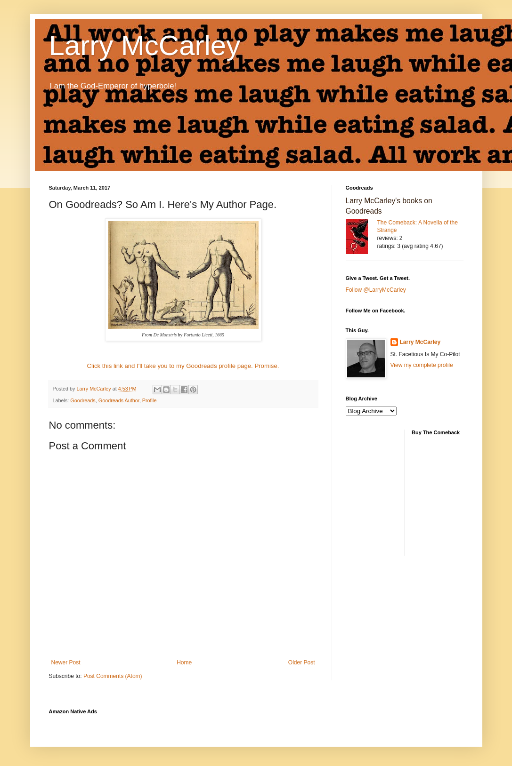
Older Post (301, 662)
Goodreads (82, 400)
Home (184, 662)
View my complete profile (421, 365)
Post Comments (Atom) (112, 676)
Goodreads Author (118, 400)
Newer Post (66, 662)
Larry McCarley (145, 45)
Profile (149, 400)
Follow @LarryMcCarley (376, 290)
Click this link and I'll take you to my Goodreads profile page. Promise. (183, 365)
